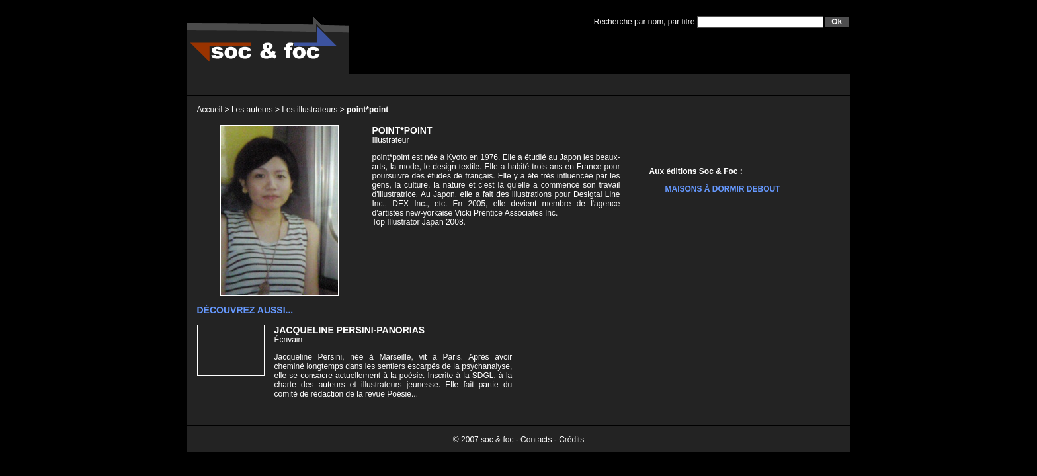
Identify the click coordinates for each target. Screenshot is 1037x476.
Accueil (210, 109)
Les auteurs (252, 109)
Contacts (536, 439)
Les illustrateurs (309, 109)
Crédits (571, 439)
